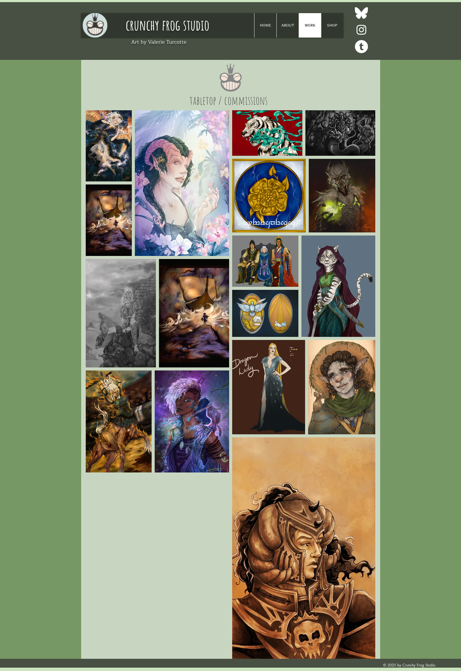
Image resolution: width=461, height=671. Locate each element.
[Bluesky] (361, 13)
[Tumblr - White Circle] (361, 46)
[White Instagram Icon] (361, 29)
